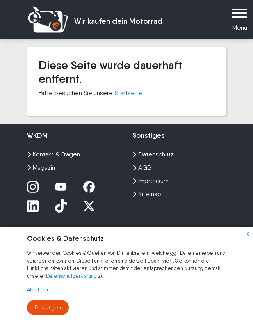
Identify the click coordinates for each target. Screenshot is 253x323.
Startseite (128, 93)
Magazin (41, 167)
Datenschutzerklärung (72, 276)
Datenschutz (153, 154)
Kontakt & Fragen (53, 154)
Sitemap (146, 194)
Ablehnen (38, 290)
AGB (141, 167)
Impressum (150, 181)
